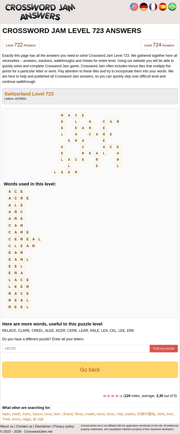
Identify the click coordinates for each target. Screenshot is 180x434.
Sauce (37, 414)
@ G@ (38, 419)
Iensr (110, 414)
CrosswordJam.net (38, 431)
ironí (169, 414)
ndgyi (26, 419)
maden (130, 414)
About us (6, 426)
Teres (79, 414)
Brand (68, 414)
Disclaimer (43, 426)
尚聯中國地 (146, 414)
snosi (101, 414)
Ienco (16, 419)
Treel (6, 419)
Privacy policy (63, 426)
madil (16, 414)
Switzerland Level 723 (29, 93)
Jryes (26, 414)
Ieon (57, 414)
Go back (90, 370)
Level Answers (21, 45)
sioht (160, 414)
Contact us (24, 426)
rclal (119, 414)
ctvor (48, 414)
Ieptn (6, 414)
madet (90, 414)
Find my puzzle (163, 348)
